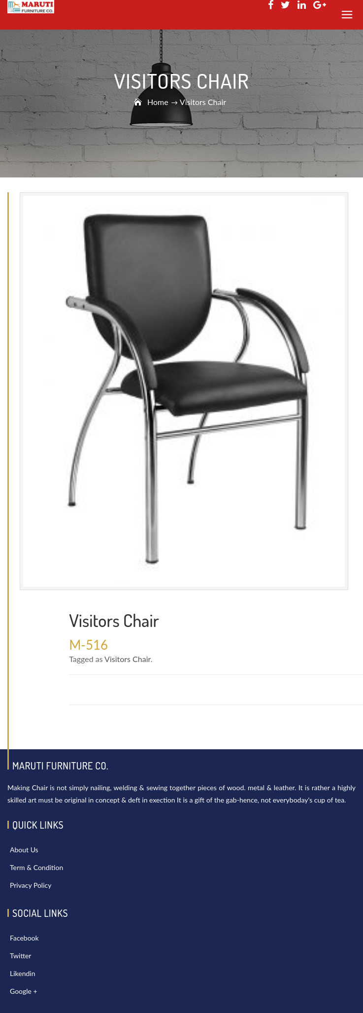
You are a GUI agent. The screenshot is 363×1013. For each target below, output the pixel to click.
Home (157, 101)
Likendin (22, 973)
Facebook (24, 938)
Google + (23, 991)
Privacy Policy (30, 885)
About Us (24, 849)
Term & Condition (36, 867)
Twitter (20, 955)
